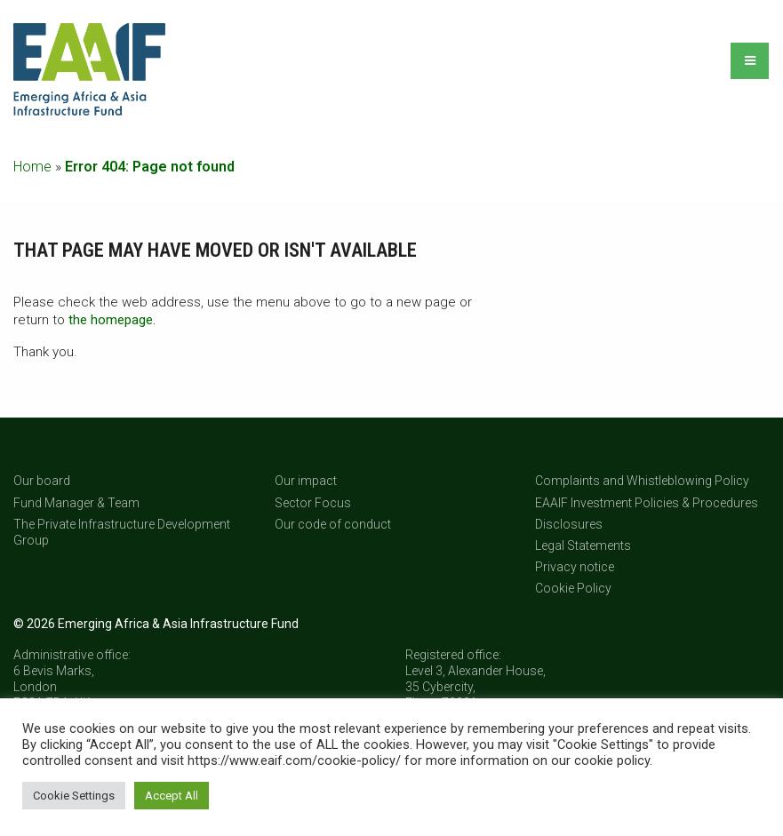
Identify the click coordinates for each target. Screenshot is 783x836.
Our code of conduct (333, 524)
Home (32, 166)
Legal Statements (583, 545)
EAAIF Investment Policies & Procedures (646, 503)
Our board (41, 481)
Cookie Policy (573, 588)
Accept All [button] (171, 795)
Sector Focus (313, 503)
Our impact (306, 481)
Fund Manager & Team (76, 503)
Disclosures (569, 524)
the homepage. (112, 320)
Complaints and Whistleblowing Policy (642, 481)
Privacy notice (574, 567)
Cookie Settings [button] (74, 795)
